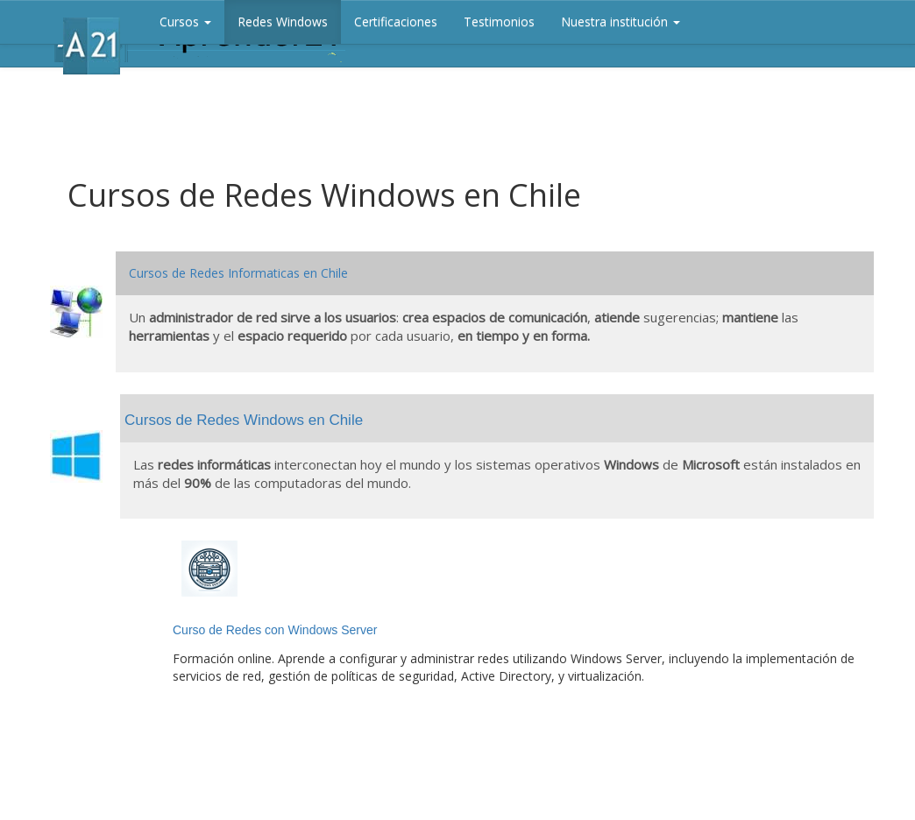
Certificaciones (395, 21)
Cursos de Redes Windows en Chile (243, 420)
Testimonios (499, 21)
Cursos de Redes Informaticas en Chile (238, 273)
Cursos (185, 21)
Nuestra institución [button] (620, 21)
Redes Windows (283, 21)
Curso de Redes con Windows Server (275, 630)
